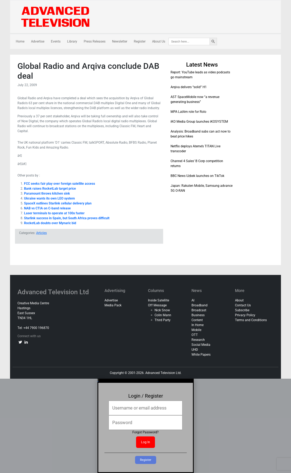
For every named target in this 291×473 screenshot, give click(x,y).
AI (192, 300)
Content (197, 320)
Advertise (37, 41)
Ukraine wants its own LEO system (49, 198)
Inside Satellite (158, 300)
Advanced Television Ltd (54, 292)
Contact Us (243, 305)
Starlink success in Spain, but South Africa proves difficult (66, 218)
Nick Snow (162, 310)
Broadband (199, 305)
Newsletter (119, 41)
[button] (145, 380)
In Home (197, 325)
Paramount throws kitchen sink (47, 193)
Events (56, 41)
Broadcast (198, 310)
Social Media (200, 345)
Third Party (163, 320)
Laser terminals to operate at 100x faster (54, 213)
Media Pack (112, 305)
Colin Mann (163, 315)
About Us (158, 41)
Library (72, 41)
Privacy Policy (245, 315)
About (239, 300)
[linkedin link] (26, 342)
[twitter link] (20, 342)
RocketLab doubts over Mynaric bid (50, 223)
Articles (41, 233)
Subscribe (242, 310)
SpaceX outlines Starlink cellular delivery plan (58, 203)
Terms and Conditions (251, 320)
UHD (194, 350)
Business (198, 315)
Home (20, 41)
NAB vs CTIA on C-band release (47, 208)
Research (198, 340)
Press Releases (94, 41)
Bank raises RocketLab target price (50, 188)
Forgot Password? (145, 432)
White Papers (201, 354)
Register (140, 41)
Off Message (157, 305)
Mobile (196, 330)
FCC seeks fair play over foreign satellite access (59, 184)
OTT (194, 335)
